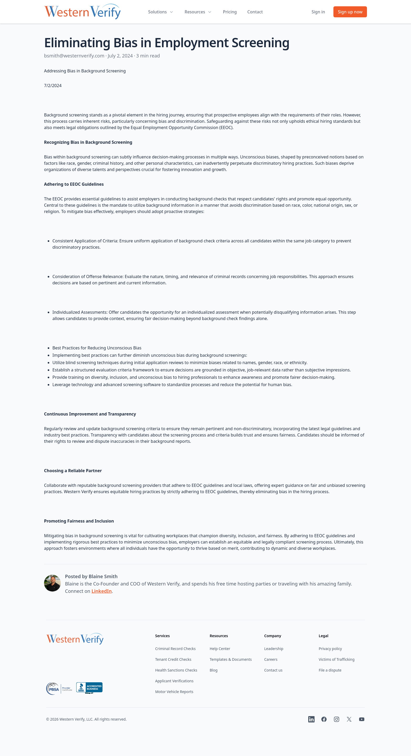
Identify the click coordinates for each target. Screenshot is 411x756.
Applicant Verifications (174, 680)
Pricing (230, 12)
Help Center (220, 648)
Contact (255, 12)
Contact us (273, 670)
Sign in (318, 12)
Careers (270, 659)
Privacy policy (330, 648)
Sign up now (350, 12)
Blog (214, 670)
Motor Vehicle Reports (174, 691)
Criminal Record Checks (175, 648)
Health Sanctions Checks (176, 670)
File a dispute (330, 670)
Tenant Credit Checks (173, 659)
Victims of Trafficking (337, 659)
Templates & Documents (231, 659)
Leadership (273, 648)
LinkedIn (101, 591)
